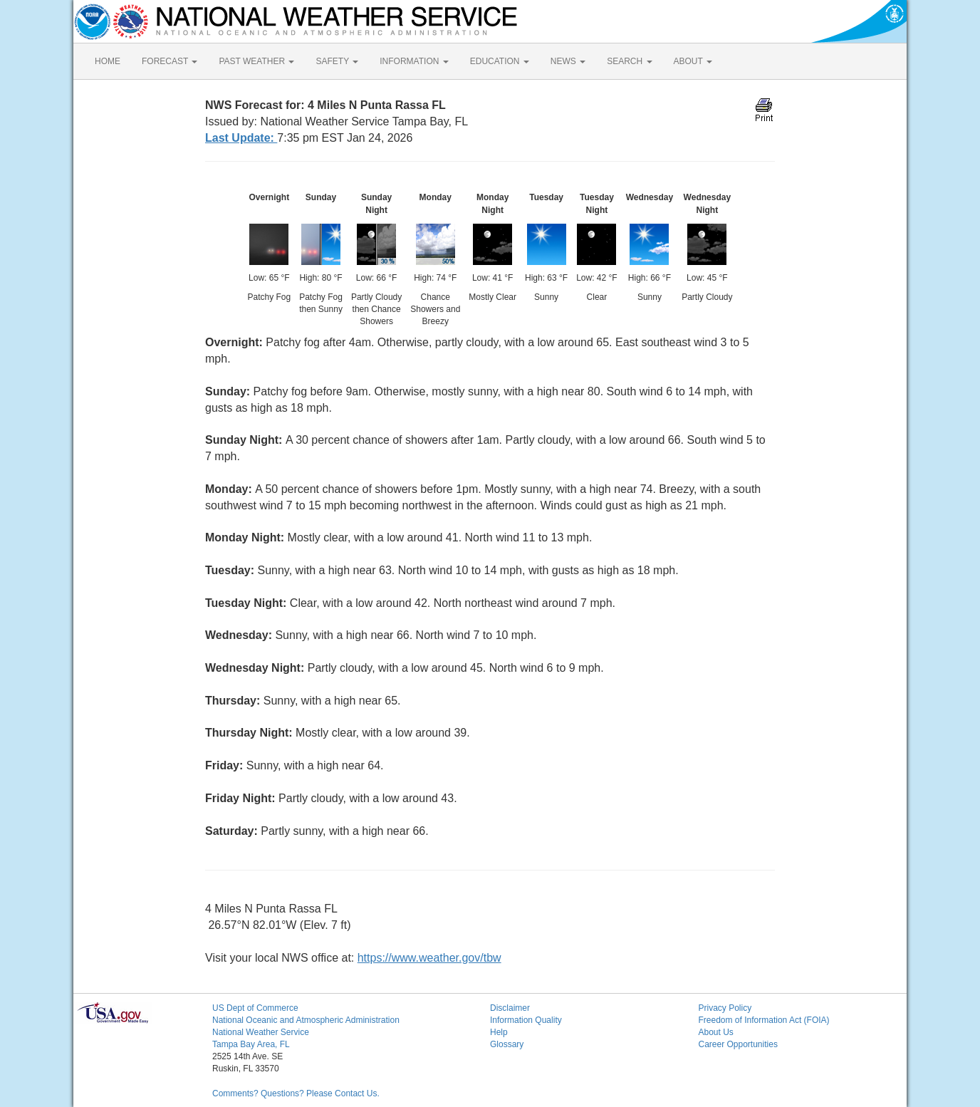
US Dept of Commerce (255, 1008)
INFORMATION (414, 61)
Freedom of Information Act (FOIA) (764, 1020)
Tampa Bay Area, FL (251, 1044)
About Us (716, 1032)
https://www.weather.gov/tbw (429, 958)
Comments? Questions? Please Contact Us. (296, 1093)
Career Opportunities (738, 1044)
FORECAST (169, 61)
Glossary (506, 1044)
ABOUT (693, 61)
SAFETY (337, 61)
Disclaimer (510, 1008)
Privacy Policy (725, 1008)
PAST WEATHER (256, 61)
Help (499, 1032)
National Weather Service (260, 1032)
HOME (107, 61)
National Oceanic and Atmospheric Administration (306, 1020)
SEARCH (629, 61)
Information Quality (526, 1020)
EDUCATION (499, 61)
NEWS (568, 61)
